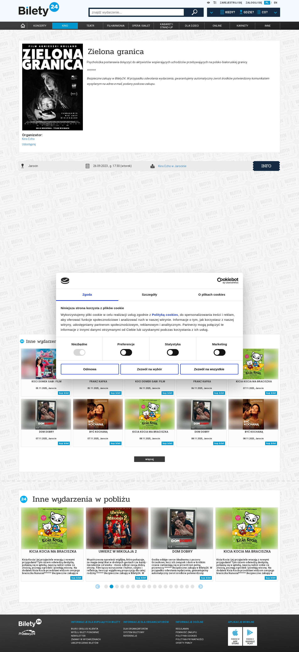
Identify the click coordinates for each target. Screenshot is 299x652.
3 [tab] (117, 587)
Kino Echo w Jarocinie (172, 166)
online (217, 25)
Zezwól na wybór (149, 369)
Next (200, 586)
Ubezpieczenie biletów (84, 643)
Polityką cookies (165, 314)
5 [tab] (128, 587)
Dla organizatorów (135, 628)
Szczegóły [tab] (149, 294)
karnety (242, 25)
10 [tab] (155, 587)
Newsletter (78, 636)
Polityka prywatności (189, 639)
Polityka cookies (186, 636)
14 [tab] (176, 587)
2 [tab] (112, 587)
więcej (149, 459)
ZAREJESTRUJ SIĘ (231, 2)
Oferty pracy (184, 643)
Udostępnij (29, 144)
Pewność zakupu (186, 632)
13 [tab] (171, 587)
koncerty (39, 25)
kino (65, 25)
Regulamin (182, 628)
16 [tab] (187, 587)
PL (267, 2)
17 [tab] (193, 587)
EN (275, 2)
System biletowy (133, 632)
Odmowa (89, 369)
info (266, 165)
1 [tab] (106, 587)
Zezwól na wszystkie (209, 369)
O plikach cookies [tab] (211, 294)
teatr (90, 25)
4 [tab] (122, 587)
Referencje (130, 636)
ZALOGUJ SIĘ (254, 2)
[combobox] (136, 12)
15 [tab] (182, 587)
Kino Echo (28, 139)
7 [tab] (139, 587)
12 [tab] (166, 587)
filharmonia (116, 25)
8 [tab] (144, 587)
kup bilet (64, 393)
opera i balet (141, 25)
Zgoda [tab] (87, 294)
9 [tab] (149, 587)
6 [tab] (133, 587)
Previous (97, 586)
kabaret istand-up (166, 26)
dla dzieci (192, 25)
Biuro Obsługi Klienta (84, 628)
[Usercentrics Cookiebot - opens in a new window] (220, 281)
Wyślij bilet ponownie (85, 632)
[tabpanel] (52, 544)
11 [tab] (160, 587)
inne (268, 25)
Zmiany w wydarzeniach (86, 639)
